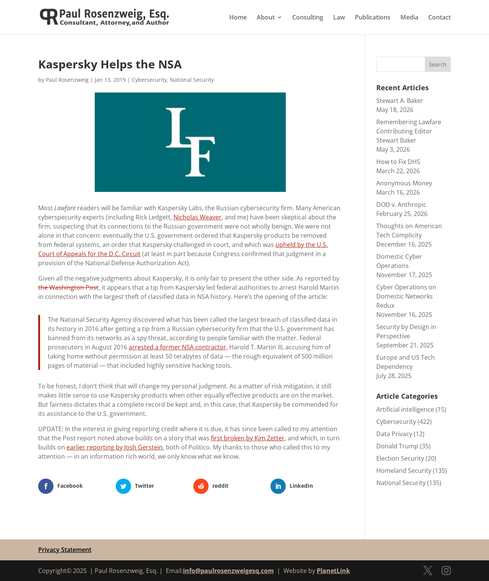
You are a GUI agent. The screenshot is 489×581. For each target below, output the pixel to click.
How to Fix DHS (398, 161)
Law (339, 18)
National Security (192, 79)
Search (438, 64)
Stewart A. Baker (399, 100)
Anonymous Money (404, 183)
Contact (439, 18)
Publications (372, 18)
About (266, 18)
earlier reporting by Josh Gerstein (114, 447)
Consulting (307, 18)
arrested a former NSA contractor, (178, 347)
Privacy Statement (64, 549)
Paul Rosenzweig (67, 79)
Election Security (400, 458)
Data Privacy (394, 434)
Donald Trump (397, 446)
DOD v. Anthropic (401, 204)
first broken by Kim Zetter (248, 438)
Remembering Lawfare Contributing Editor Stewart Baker (408, 131)
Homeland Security (403, 470)
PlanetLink (333, 570)
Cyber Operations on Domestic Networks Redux (406, 296)
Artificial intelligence (405, 409)
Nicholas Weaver (197, 217)
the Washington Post (68, 287)
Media (409, 18)
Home (238, 18)
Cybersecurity (149, 79)
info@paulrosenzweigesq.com (228, 570)
